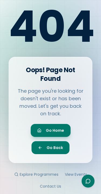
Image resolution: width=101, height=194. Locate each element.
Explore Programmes (36, 176)
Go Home (50, 131)
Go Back (50, 148)
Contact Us (50, 188)
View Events (76, 176)
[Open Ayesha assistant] (88, 181)
